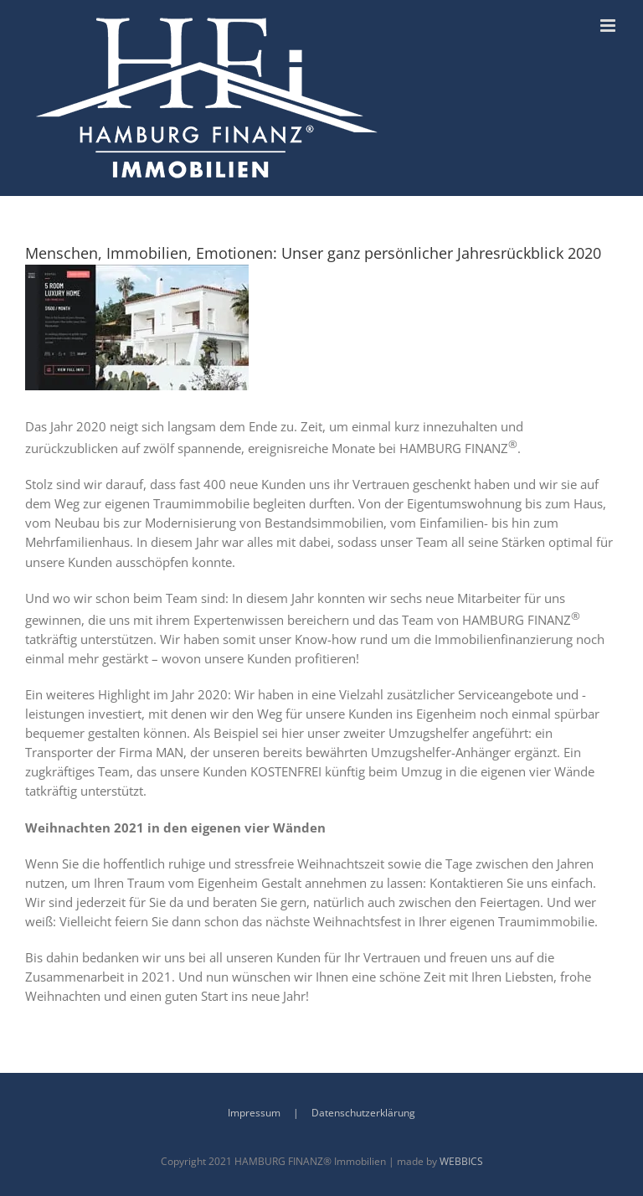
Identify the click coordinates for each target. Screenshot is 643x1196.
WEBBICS (461, 1161)
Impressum (254, 1113)
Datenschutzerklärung (363, 1113)
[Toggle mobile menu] (609, 25)
